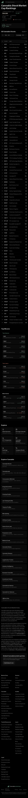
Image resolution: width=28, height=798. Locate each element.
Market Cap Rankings (6, 680)
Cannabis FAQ (18, 724)
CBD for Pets (18, 753)
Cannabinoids (4, 711)
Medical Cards (4, 774)
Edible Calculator (5, 729)
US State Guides (5, 706)
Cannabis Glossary (19, 696)
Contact (25, 789)
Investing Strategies (20, 699)
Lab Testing (4, 718)
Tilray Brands (6, 643)
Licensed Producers (20, 680)
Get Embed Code (9, 663)
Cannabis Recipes (19, 736)
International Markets (6, 708)
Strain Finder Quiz (5, 727)
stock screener (17, 630)
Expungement (4, 772)
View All (24, 31)
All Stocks (3, 678)
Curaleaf (11, 644)
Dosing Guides (18, 734)
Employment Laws (5, 767)
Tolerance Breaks (19, 746)
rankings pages (20, 633)
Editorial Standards (7, 789)
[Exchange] (21, 35)
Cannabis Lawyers (5, 776)
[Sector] (8, 35)
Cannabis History (5, 715)
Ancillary (17, 682)
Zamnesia (11, 649)
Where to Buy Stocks (6, 739)
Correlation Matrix (5, 736)
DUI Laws (3, 764)
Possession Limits (5, 762)
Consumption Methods (7, 713)
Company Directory (6, 694)
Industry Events (19, 739)
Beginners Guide (19, 727)
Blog (16, 741)
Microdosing (18, 743)
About (2, 789)
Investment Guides (19, 694)
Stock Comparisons (20, 703)
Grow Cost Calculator (6, 731)
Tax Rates (3, 769)
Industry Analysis (19, 706)
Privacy (16, 789)
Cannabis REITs (19, 685)
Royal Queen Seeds (21, 649)
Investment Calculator (6, 724)
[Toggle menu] (25, 2)
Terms (20, 789)
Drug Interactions (5, 779)
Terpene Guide (18, 731)
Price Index (3, 703)
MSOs (16, 678)
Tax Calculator (4, 734)
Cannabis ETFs (4, 685)
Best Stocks (18, 701)
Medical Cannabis (19, 729)
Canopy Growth (15, 643)
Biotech (17, 687)
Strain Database (5, 696)
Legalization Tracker (6, 701)
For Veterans (18, 751)
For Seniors (18, 748)
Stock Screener (5, 687)
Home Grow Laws (5, 760)
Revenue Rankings (5, 682)
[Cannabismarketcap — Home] (2, 2)
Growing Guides (5, 699)
